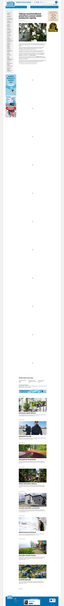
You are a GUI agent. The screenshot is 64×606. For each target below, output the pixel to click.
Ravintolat (54, 7)
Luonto (29, 7)
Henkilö (40, 7)
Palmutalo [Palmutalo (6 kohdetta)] (33, 386)
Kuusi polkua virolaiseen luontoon (9, 32)
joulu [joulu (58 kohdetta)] (20, 386)
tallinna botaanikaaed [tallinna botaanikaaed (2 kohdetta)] (39, 386)
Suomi (43, 2)
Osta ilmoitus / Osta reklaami (17, 600)
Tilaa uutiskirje (45, 4)
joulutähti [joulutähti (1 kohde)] (26, 386)
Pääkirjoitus (46, 7)
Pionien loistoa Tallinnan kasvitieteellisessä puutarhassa (10, 58)
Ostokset (17, 7)
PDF (34, 603)
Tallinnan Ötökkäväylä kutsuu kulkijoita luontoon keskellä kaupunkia (9, 46)
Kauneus (21, 7)
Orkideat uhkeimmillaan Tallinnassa (9, 21)
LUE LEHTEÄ (30, 603)
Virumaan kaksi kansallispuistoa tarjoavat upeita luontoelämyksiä (9, 64)
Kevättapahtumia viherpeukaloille (10, 19)
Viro (42, 7)
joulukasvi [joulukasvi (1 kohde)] (22, 386)
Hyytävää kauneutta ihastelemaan (9, 29)
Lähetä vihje (50, 4)
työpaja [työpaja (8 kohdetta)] (29, 387)
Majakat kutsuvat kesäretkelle (9, 54)
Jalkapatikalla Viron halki (9, 16)
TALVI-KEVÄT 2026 (32, 601)
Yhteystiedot (16, 602)
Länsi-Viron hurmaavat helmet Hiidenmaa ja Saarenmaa (9, 69)
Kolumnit (50, 7)
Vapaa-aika (24, 7)
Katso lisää (20, 588)
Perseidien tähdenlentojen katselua (9, 51)
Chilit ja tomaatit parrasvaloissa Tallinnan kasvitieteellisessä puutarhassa (10, 39)
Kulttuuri (35, 7)
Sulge (40, 599)
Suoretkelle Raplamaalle (9, 35)
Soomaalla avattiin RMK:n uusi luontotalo (9, 25)
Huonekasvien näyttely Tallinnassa (9, 13)
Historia (32, 7)
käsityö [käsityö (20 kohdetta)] (29, 386)
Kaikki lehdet (55, 4)
